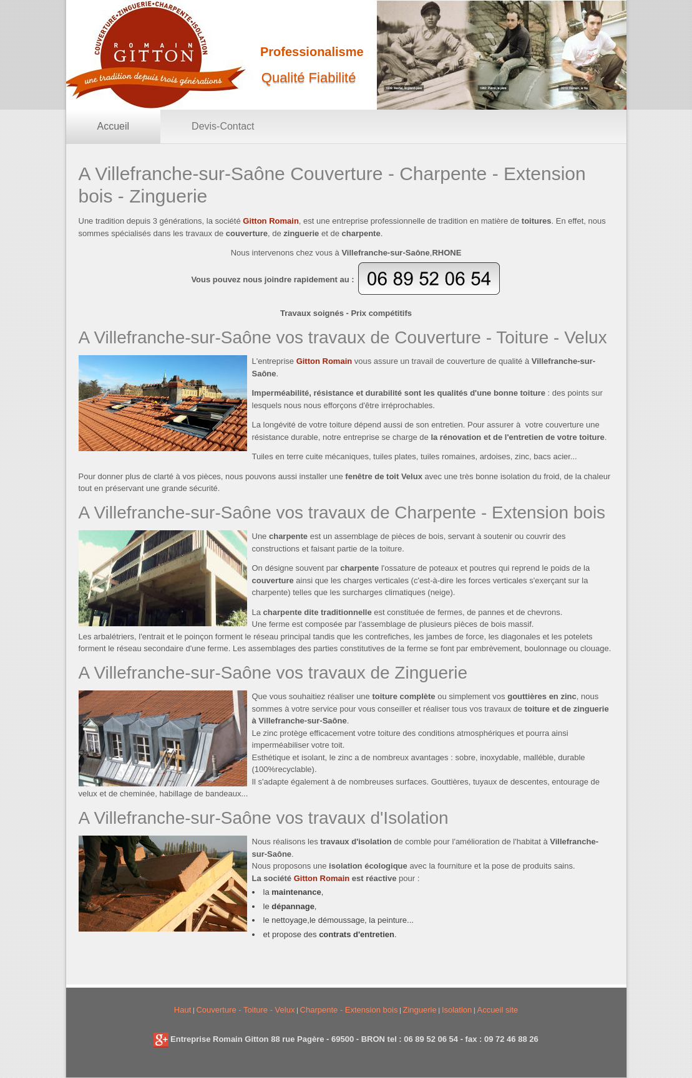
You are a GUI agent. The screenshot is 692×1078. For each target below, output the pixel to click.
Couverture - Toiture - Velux (245, 1009)
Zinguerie (420, 1009)
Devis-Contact (223, 126)
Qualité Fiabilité (308, 77)
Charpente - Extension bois (349, 1009)
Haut (182, 1009)
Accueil (113, 126)
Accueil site (497, 1009)
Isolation (457, 1009)
